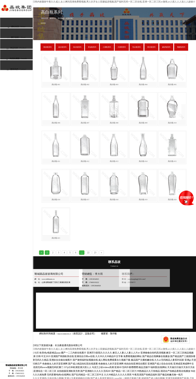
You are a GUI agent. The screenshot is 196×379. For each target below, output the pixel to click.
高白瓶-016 (56, 199)
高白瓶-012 (85, 161)
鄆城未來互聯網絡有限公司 (67, 334)
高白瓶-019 (143, 199)
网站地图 (34, 353)
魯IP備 (119, 333)
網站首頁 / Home (16, 27)
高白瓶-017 (85, 199)
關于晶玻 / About (16, 37)
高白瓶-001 (56, 84)
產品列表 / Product (16, 48)
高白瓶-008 (114, 123)
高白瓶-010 (172, 123)
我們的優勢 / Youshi (16, 58)
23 (95, 252)
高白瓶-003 (114, 84)
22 (88, 252)
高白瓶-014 (143, 161)
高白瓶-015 (172, 161)
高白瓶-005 (172, 84)
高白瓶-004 (143, 84)
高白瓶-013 (114, 161)
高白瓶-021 (56, 238)
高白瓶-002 (85, 84)
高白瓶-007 (85, 123)
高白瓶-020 (172, 199)
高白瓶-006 (56, 123)
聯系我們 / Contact (16, 69)
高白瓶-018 (114, 199)
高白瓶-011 (56, 161)
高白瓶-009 (143, 123)
